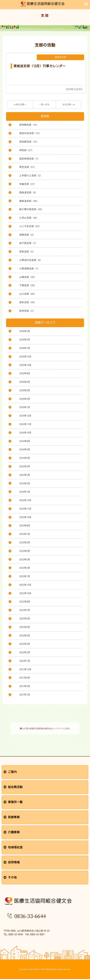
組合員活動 (13, 787)
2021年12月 (25, 669)
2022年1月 (24, 661)
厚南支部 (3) (26, 235)
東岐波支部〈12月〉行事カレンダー (39, 66)
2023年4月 (24, 559)
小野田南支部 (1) (29, 268)
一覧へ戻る (44, 104)
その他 (10, 877)
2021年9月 (24, 677)
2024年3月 (24, 475)
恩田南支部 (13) (28, 125)
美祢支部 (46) (27, 302)
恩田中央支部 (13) (29, 133)
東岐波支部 (60, 57)
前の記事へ (21, 104)
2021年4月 (24, 686)
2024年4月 (24, 466)
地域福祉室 (13, 847)
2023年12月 (25, 500)
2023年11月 (25, 509)
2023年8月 (24, 525)
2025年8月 (24, 373)
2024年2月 (24, 483)
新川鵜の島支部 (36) (30, 209)
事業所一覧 (13, 802)
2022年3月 (24, 644)
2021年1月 (24, 694)
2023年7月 (24, 534)
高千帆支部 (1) (27, 243)
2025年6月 (24, 382)
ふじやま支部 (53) (29, 226)
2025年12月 (25, 356)
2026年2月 (24, 339)
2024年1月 (24, 492)
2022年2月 (24, 652)
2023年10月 (25, 517)
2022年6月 (24, 618)
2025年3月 (24, 399)
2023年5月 (24, 551)
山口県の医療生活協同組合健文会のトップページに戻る (45, 728)
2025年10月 (25, 365)
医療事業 (12, 817)
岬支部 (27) (26, 150)
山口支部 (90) (27, 294)
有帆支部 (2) (26, 251)
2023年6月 (24, 542)
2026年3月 (24, 331)
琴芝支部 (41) (27, 167)
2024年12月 (25, 415)
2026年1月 (24, 348)
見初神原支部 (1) (29, 159)
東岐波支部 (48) (28, 201)
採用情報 (12, 862)
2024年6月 (24, 449)
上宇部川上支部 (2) (30, 175)
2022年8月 (24, 601)
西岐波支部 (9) (27, 192)
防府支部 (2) (26, 311)
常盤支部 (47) (27, 184)
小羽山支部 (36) (28, 218)
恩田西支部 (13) (28, 142)
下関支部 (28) (27, 285)
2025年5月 (24, 390)
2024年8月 (24, 441)
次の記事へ (67, 104)
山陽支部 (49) (27, 277)
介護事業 (12, 832)
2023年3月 (24, 568)
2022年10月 (25, 593)
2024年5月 (24, 458)
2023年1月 (24, 576)
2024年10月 (25, 432)
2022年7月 (24, 610)
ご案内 (10, 771)
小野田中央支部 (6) (30, 260)
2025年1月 (24, 407)
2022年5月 (24, 627)
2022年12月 (25, 585)
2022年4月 (24, 635)
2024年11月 (25, 424)
